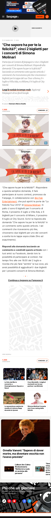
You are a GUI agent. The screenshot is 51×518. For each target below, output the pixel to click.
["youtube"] (14, 501)
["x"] (19, 501)
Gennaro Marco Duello (17, 104)
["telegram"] (29, 501)
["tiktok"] (4, 501)
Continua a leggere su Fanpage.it (25, 280)
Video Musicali (6, 354)
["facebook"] (24, 501)
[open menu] (2, 17)
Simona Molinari (32, 205)
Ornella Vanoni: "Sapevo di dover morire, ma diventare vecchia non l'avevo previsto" (23, 453)
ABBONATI (40, 16)
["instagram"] (9, 501)
